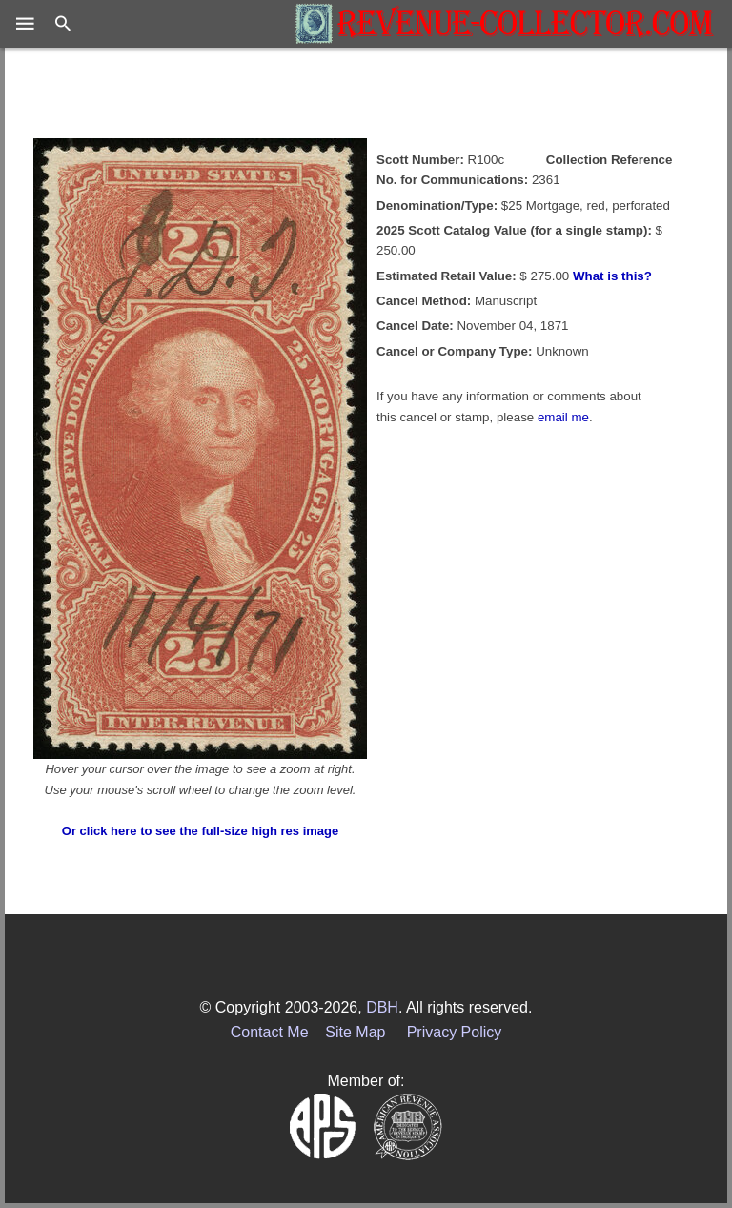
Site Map (355, 1032)
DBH (382, 1007)
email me (563, 417)
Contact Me (270, 1032)
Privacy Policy (454, 1032)
